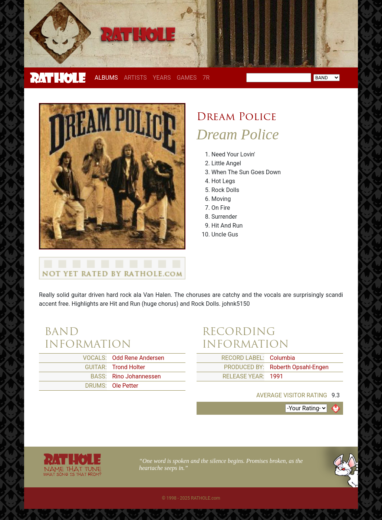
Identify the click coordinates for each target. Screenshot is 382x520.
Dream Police (236, 116)
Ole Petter (125, 385)
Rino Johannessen (136, 376)
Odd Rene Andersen (138, 357)
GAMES (187, 77)
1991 (276, 376)
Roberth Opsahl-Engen (299, 367)
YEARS (162, 77)
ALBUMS (108, 77)
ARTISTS (135, 77)
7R (206, 77)
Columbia (282, 357)
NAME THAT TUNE (72, 470)
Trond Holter (128, 367)
